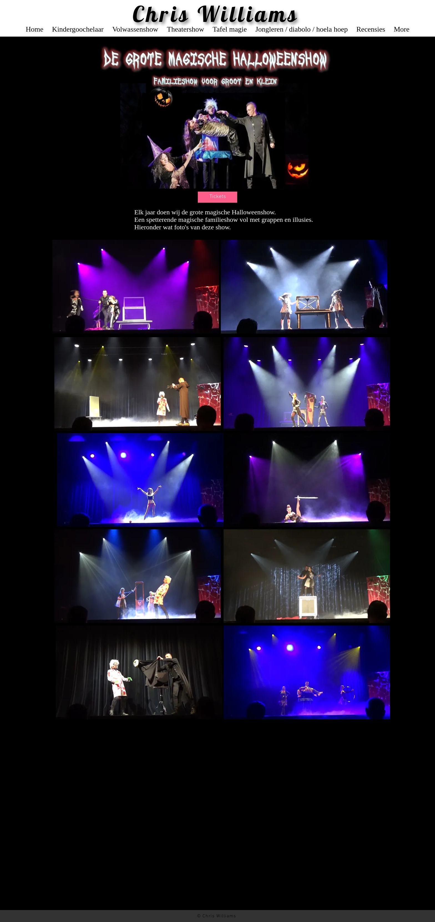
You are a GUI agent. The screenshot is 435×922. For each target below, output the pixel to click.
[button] (217, 197)
